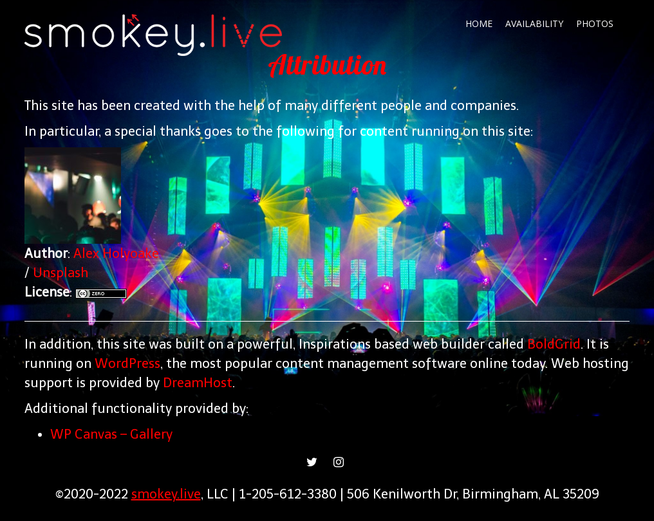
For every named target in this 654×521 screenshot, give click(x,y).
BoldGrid (554, 344)
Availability (534, 23)
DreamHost (197, 382)
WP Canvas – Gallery (111, 434)
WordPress (127, 363)
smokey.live (166, 494)
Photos (594, 23)
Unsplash (60, 272)
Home (478, 23)
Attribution (327, 65)
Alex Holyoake (116, 253)
